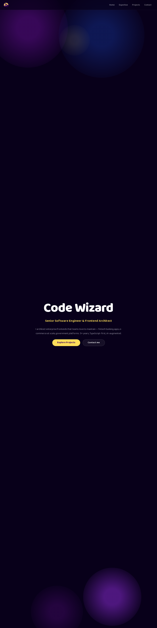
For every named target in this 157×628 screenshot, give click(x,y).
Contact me (94, 342)
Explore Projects (66, 342)
